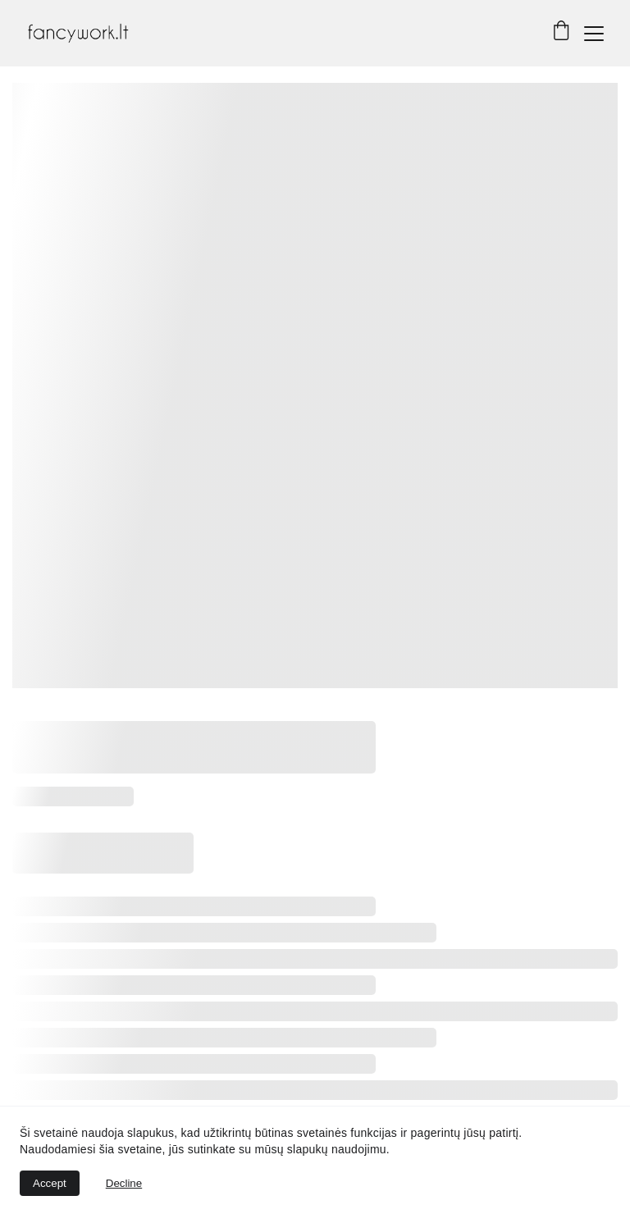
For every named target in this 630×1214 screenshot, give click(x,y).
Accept (49, 1183)
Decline (124, 1183)
